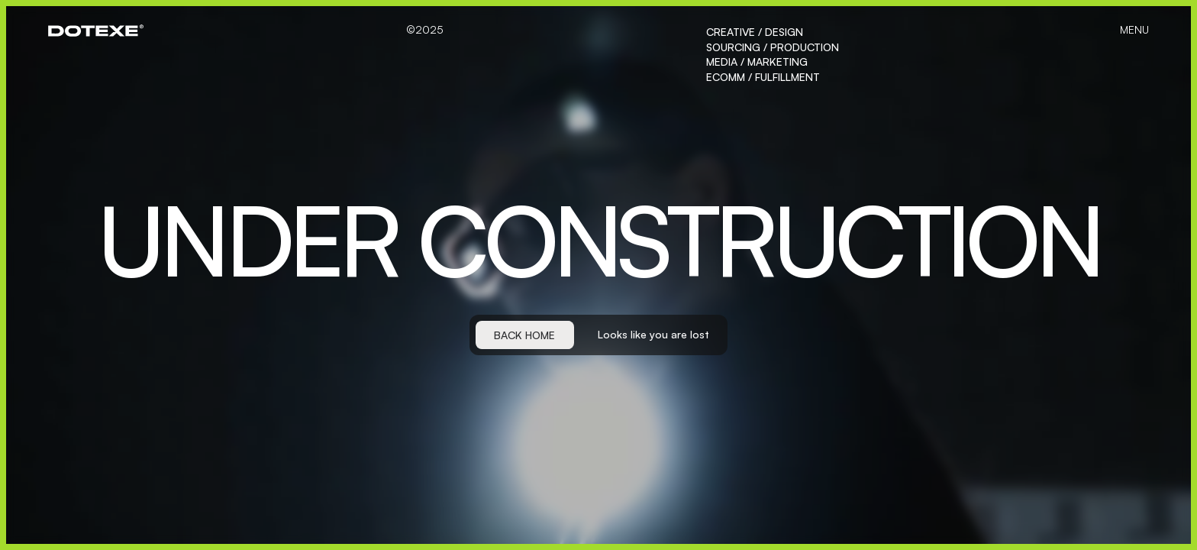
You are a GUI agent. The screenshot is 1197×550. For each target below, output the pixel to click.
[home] (96, 30)
